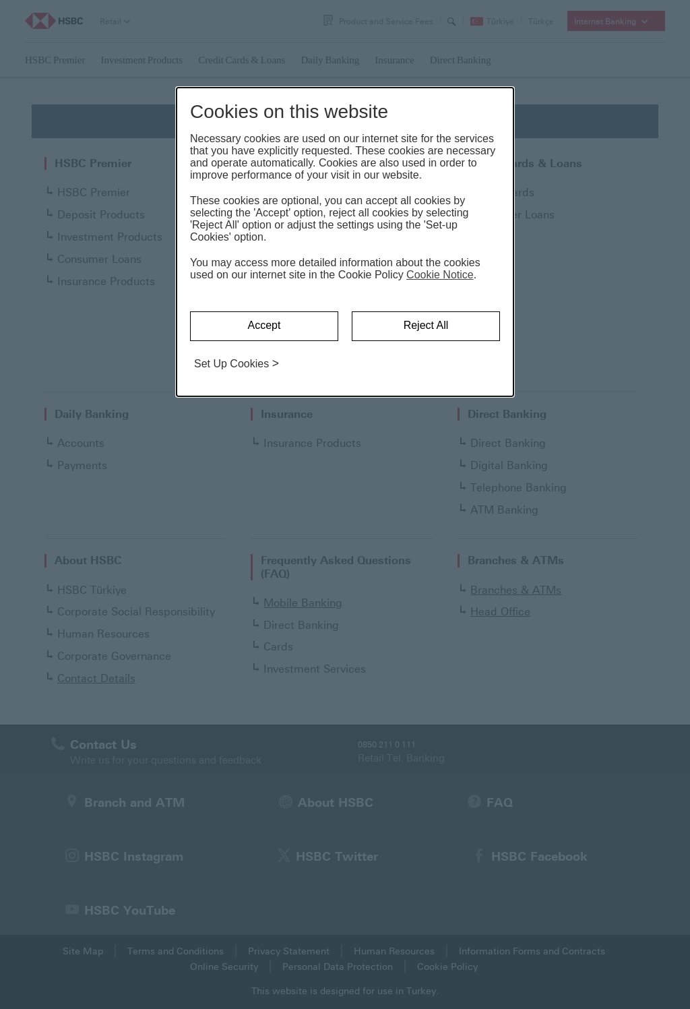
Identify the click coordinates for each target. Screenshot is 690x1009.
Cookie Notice (440, 274)
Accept (264, 325)
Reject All (426, 325)
